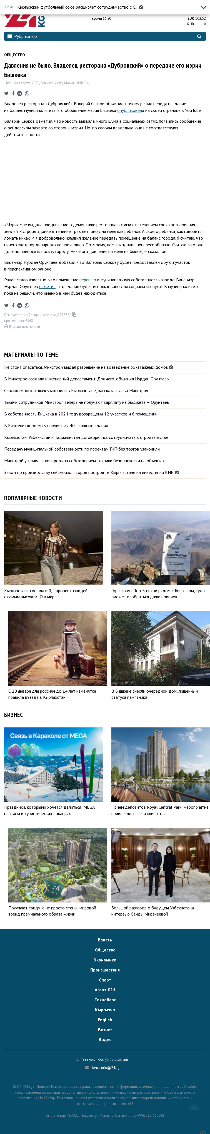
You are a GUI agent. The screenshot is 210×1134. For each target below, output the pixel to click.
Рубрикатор (22, 36)
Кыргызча (105, 1009)
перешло (87, 279)
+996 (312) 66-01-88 (112, 1060)
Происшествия (105, 970)
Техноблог (105, 999)
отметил (47, 286)
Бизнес (105, 1029)
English (105, 1019)
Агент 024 (105, 989)
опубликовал (129, 110)
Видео (105, 1039)
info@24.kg (110, 1067)
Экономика (105, 960)
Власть (105, 940)
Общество (14, 54)
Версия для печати (22, 326)
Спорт (105, 980)
